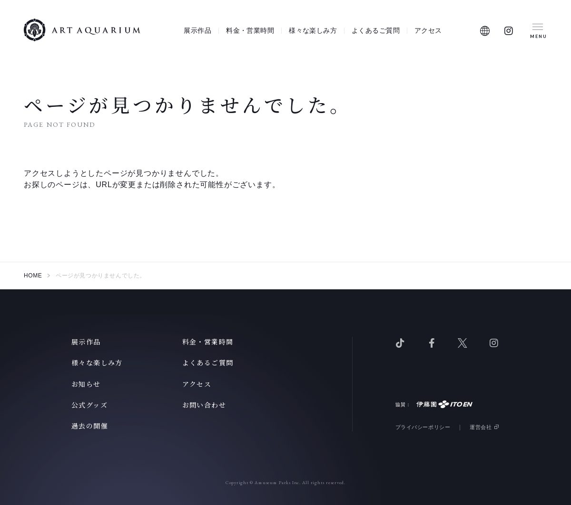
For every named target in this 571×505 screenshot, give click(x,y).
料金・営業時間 (250, 30)
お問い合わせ (204, 405)
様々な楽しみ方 (313, 30)
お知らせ (86, 384)
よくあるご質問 (376, 30)
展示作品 (197, 30)
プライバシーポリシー (423, 427)
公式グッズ (89, 405)
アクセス (428, 30)
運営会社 (481, 427)
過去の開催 (89, 425)
